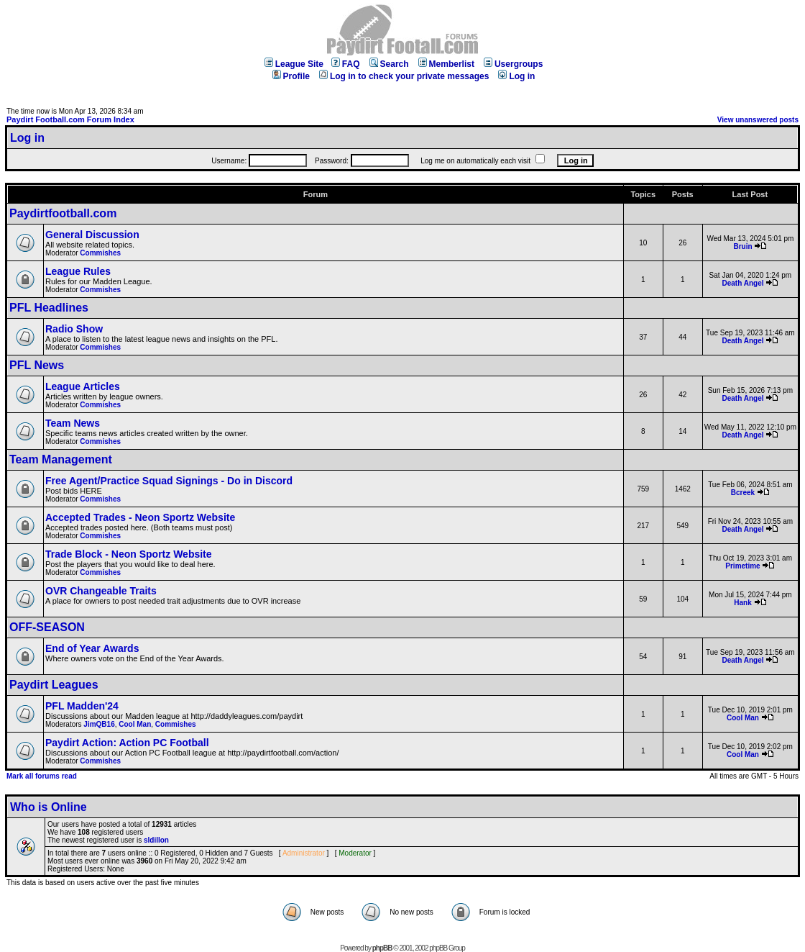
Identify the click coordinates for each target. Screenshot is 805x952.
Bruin (742, 246)
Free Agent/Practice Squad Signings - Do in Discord (169, 480)
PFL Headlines (48, 308)
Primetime (742, 566)
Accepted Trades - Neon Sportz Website (140, 517)
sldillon (156, 840)
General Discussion (92, 234)
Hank (742, 603)
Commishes (100, 253)
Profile (291, 76)
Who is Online (48, 807)
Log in (516, 76)
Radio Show (74, 329)
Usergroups (513, 64)
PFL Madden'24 (82, 706)
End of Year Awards (92, 648)
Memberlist (446, 64)
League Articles (82, 386)
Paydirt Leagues (53, 685)
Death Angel (743, 283)
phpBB (382, 948)
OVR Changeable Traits (101, 591)
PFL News (36, 365)
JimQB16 (98, 724)
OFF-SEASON (47, 627)
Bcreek (743, 493)
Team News (72, 423)
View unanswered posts (758, 120)
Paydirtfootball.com (62, 213)
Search (389, 64)
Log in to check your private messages (404, 76)
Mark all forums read (41, 776)
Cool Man (135, 724)
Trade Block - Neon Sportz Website (128, 554)
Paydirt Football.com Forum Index (70, 119)
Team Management (60, 459)
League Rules (78, 271)
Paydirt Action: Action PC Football (127, 742)
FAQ (345, 64)
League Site (293, 64)
